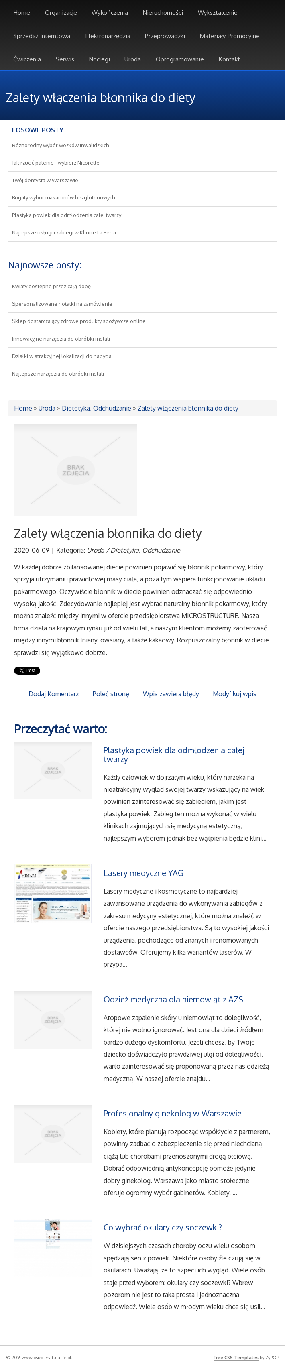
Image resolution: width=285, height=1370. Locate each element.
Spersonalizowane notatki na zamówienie (62, 304)
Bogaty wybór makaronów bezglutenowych (63, 197)
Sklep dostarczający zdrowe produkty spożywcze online (79, 321)
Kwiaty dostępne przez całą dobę (51, 286)
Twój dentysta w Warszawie (45, 180)
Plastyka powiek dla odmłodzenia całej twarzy (66, 215)
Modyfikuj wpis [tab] (234, 694)
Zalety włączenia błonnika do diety (188, 408)
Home (23, 408)
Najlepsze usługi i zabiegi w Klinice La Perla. (64, 232)
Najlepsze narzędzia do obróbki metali (58, 373)
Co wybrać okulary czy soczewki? (163, 1227)
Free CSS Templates (236, 1357)
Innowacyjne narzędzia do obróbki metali (61, 338)
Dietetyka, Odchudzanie (96, 408)
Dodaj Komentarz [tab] (53, 694)
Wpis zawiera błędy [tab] (171, 694)
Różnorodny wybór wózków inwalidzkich (60, 145)
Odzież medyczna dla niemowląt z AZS (173, 999)
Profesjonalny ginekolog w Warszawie (173, 1113)
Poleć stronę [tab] (111, 694)
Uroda (47, 408)
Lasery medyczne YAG (143, 873)
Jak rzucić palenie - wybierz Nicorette (56, 162)
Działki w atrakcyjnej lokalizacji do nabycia (62, 356)
